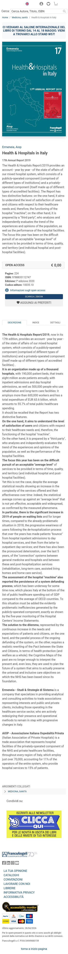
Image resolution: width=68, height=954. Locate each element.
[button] (26, 4)
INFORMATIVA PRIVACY (19, 892)
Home (5, 17)
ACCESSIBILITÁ (14, 897)
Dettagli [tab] (55, 322)
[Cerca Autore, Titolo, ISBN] (35, 11)
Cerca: (5, 11)
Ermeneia (8, 147)
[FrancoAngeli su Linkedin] (8, 863)
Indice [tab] (35, 322)
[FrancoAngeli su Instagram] (13, 863)
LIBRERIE (9, 888)
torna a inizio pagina (34, 949)
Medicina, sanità (20, 17)
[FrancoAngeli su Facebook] (4, 863)
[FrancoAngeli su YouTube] (17, 863)
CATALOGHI (11, 875)
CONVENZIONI (13, 879)
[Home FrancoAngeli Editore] (12, 4)
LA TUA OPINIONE (15, 871)
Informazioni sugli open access (27, 290)
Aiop (18, 147)
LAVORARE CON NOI (17, 884)
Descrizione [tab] (14, 322)
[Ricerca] (64, 11)
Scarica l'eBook (34, 296)
